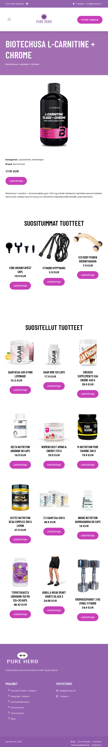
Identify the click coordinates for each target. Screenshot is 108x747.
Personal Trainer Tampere (23, 690)
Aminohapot (38, 159)
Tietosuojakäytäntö (80, 744)
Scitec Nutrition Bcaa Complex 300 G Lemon (20, 521)
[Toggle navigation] (9, 19)
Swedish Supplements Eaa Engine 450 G (88, 376)
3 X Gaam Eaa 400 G (54, 518)
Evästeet (97, 741)
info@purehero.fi (93, 3)
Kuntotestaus (17, 707)
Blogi (13, 718)
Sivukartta (96, 744)
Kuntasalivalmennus (20, 701)
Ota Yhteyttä (84, 741)
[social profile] (27, 3)
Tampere (80, 3)
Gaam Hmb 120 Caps (54, 372)
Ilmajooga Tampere (20, 696)
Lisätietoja (16, 180)
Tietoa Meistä (17, 713)
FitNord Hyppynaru (54, 268)
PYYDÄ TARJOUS (89, 19)
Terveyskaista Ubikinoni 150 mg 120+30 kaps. (20, 596)
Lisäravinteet (24, 159)
